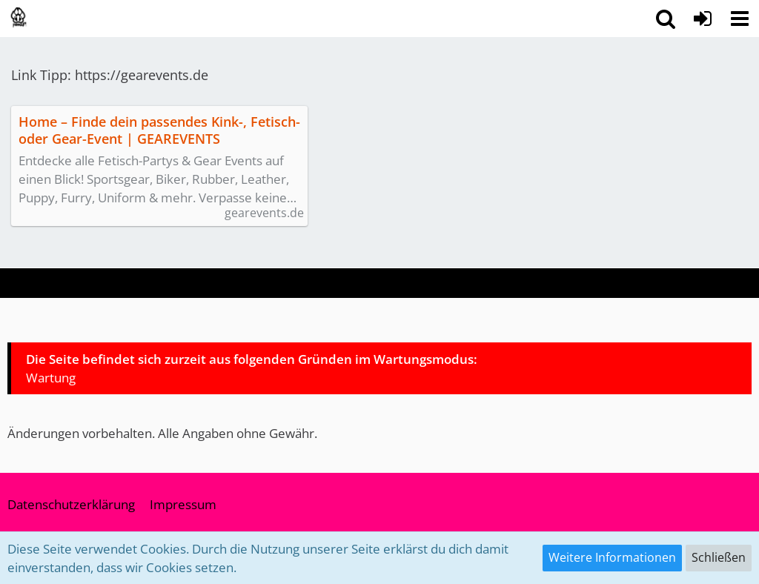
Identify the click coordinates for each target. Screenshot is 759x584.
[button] (740, 18)
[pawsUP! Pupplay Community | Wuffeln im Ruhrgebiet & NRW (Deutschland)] (18, 18)
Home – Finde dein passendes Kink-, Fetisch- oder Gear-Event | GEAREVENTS (159, 130)
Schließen (719, 557)
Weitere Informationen (612, 557)
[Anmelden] (702, 18)
